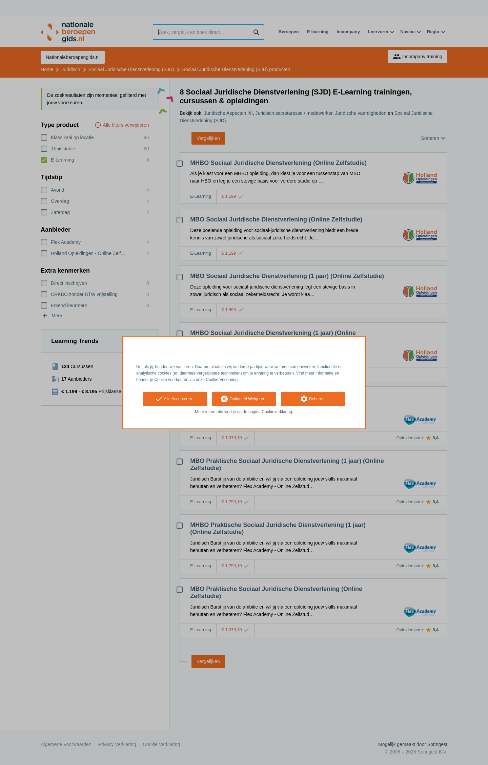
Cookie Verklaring (222, 379)
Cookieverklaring (277, 412)
